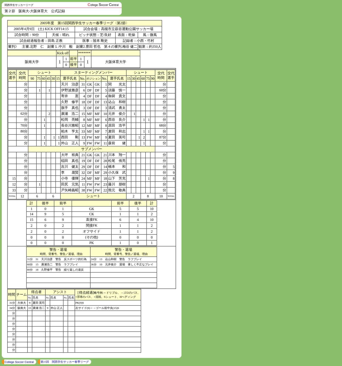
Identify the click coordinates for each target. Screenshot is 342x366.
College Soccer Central (19, 362)
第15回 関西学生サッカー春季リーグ (65, 361)
